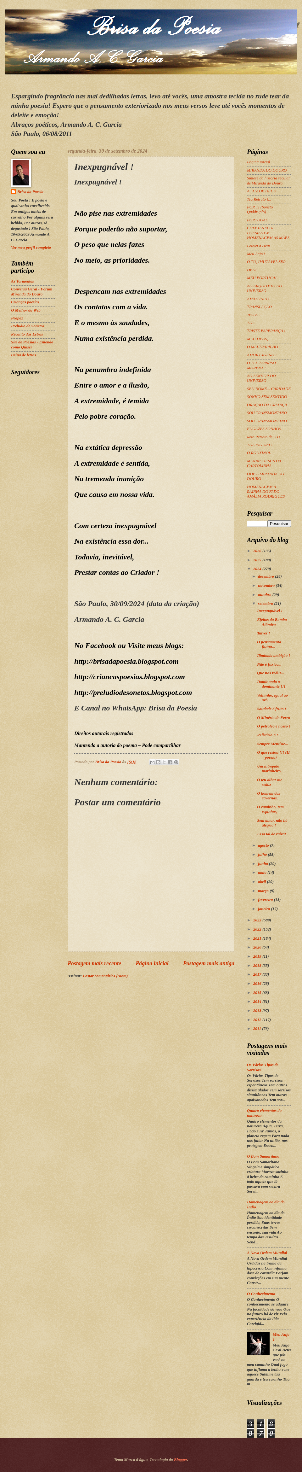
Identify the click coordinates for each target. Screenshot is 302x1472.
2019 (257, 956)
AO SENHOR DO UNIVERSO (261, 378)
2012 (257, 1020)
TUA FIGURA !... (261, 445)
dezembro (266, 576)
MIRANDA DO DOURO (267, 170)
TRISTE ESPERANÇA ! (266, 331)
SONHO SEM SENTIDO (267, 396)
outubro (265, 595)
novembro (267, 585)
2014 (257, 1001)
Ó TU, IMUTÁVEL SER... (267, 262)
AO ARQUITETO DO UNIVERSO (264, 288)
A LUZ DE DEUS (261, 191)
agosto (264, 845)
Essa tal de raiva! (271, 834)
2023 (257, 920)
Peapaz (17, 318)
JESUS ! (253, 315)
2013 (257, 1010)
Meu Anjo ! (256, 254)
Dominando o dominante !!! (271, 684)
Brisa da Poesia (30, 192)
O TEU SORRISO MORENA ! (261, 365)
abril (262, 881)
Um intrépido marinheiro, (269, 768)
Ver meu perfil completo (31, 247)
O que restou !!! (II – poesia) (273, 754)
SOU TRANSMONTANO (267, 413)
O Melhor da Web (26, 310)
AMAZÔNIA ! (258, 299)
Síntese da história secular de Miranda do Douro (268, 180)
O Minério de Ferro (273, 718)
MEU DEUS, (257, 339)
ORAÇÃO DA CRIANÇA (267, 405)
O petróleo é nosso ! (273, 726)
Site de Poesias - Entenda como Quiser (32, 344)
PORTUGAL (257, 220)
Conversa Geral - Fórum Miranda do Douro (31, 291)
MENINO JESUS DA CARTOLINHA (264, 463)
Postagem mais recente (94, 963)
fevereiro (266, 899)
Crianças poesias (25, 302)
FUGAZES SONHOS (264, 429)
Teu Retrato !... (259, 199)
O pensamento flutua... (269, 644)
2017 (257, 974)
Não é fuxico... (269, 664)
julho (263, 854)
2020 (257, 947)
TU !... (252, 323)
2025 (257, 560)
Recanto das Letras (27, 334)
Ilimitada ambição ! (273, 655)
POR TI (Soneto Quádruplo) (260, 209)
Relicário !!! (267, 735)
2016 (257, 983)
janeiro (264, 909)
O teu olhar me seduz (269, 782)
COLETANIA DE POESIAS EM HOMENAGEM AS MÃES (268, 233)
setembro (266, 603)
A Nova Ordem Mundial (267, 1253)
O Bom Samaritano (263, 1156)
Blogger (180, 1459)
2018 (257, 965)
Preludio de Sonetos (27, 326)
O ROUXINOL (259, 453)
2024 (257, 569)
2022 (257, 929)
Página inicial (152, 963)
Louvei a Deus (258, 246)
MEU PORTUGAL (262, 278)
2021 (257, 938)
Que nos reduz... (270, 673)
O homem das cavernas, (268, 795)
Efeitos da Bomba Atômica (272, 622)
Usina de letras (23, 355)
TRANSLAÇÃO (259, 307)
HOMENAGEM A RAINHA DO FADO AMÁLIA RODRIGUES (266, 492)
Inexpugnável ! (269, 611)
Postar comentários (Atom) (105, 976)
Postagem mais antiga (208, 963)
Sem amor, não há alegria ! (272, 822)
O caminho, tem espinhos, (270, 809)
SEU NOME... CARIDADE (269, 389)
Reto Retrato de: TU (263, 437)
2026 (257, 551)
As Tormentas (22, 281)
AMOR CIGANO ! (262, 355)
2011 (257, 1028)
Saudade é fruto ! (271, 709)
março (264, 891)
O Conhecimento (261, 1294)
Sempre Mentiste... (272, 744)
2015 (257, 992)
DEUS (252, 270)
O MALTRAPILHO (262, 347)
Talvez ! (263, 633)
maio (262, 872)
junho (263, 864)
